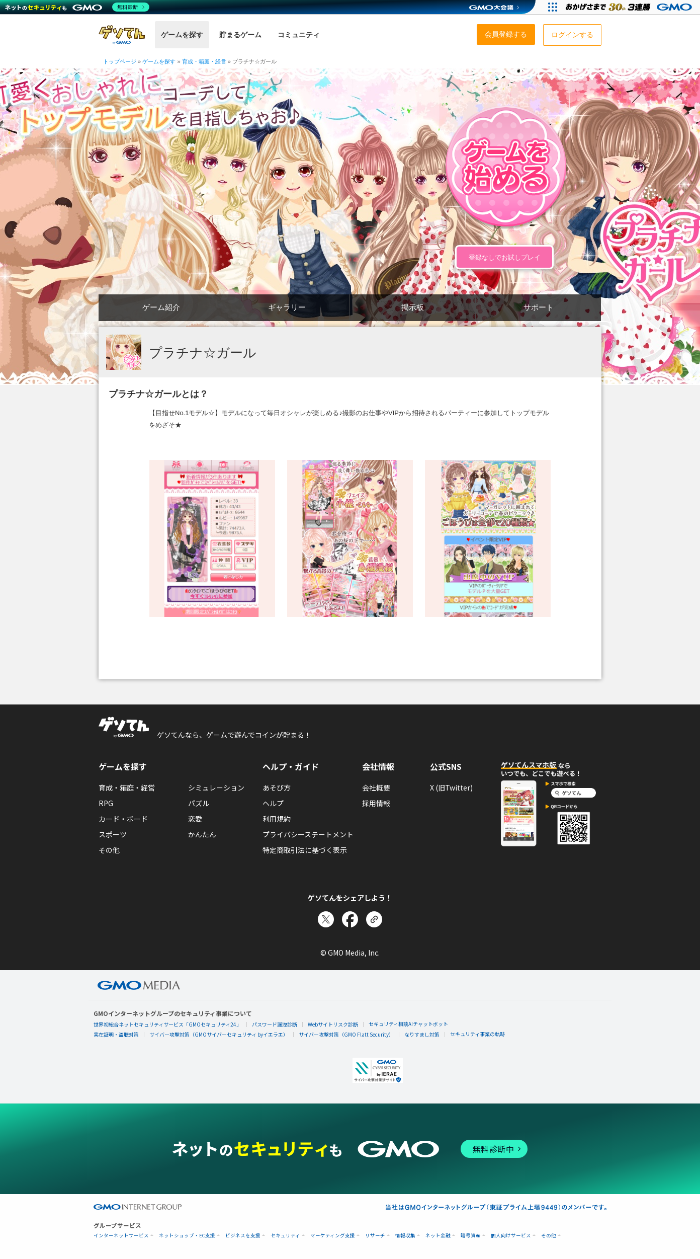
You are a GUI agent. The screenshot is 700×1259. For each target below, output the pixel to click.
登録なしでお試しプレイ (505, 257)
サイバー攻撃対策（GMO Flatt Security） (346, 1034)
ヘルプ (273, 803)
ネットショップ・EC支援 (187, 1235)
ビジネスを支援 (242, 1235)
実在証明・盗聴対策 (116, 1034)
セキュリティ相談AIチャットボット (408, 1024)
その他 (109, 850)
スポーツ (113, 834)
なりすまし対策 (422, 1034)
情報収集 (405, 1235)
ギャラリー (287, 307)
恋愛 (195, 819)
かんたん (202, 834)
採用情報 (376, 803)
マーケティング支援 (332, 1235)
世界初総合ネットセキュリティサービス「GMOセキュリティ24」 (167, 1024)
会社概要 (376, 787)
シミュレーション (216, 787)
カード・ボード (123, 819)
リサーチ (375, 1235)
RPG (106, 803)
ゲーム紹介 (161, 307)
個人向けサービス (511, 1235)
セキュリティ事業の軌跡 (477, 1034)
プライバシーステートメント (308, 834)
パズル (198, 803)
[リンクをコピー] (374, 919)
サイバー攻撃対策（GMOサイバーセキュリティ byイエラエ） (218, 1034)
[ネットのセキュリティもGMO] (77, 7)
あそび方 (276, 787)
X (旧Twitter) (451, 787)
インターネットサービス (121, 1235)
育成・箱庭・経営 (127, 787)
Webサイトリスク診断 (333, 1024)
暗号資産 (471, 1235)
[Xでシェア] (326, 919)
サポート (538, 307)
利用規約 (276, 819)
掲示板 (412, 307)
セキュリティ (285, 1235)
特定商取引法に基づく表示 (304, 850)
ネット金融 (438, 1235)
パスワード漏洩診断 (274, 1024)
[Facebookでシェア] (350, 919)
